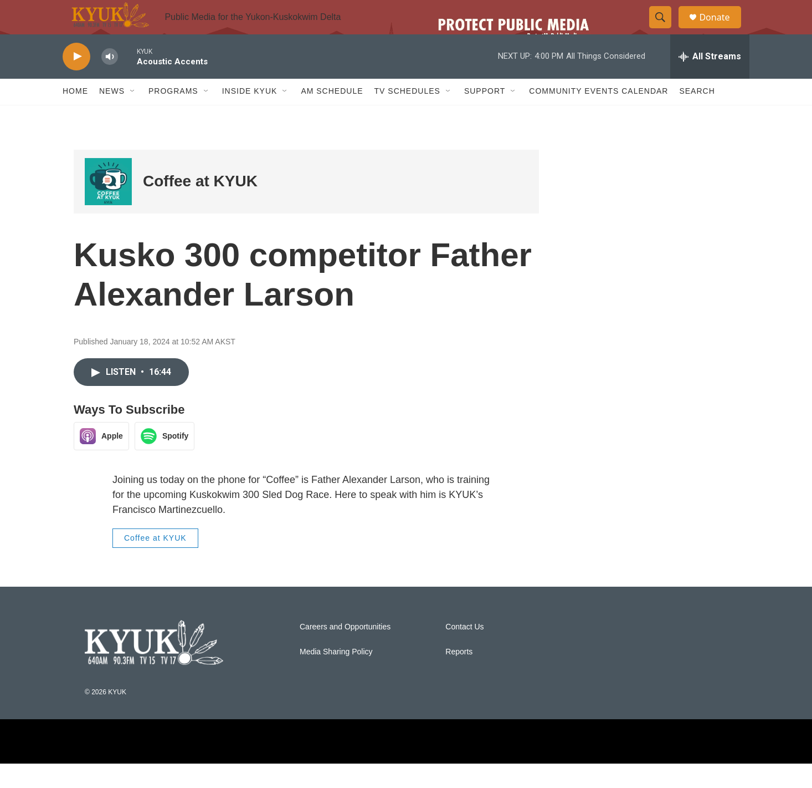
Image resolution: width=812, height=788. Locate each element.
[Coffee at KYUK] (108, 205)
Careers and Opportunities (345, 651)
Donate (721, 29)
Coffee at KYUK (200, 205)
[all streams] (709, 80)
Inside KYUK (249, 115)
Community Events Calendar (598, 115)
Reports (458, 676)
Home (75, 115)
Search (697, 115)
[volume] (109, 80)
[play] (76, 80)
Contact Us (464, 651)
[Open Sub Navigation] (133, 115)
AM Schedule (332, 115)
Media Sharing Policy (336, 676)
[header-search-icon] (665, 29)
